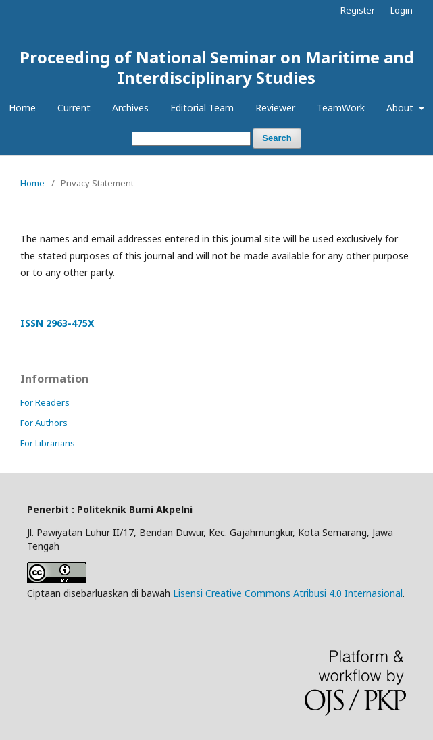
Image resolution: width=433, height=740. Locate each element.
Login (401, 10)
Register (357, 10)
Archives (130, 107)
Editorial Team (202, 107)
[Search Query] (191, 139)
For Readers (45, 402)
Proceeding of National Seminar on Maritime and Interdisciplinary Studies (217, 67)
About (401, 107)
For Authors (44, 423)
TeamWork (341, 107)
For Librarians (47, 443)
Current (74, 107)
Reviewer (275, 107)
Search (276, 138)
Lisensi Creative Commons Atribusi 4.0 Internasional (288, 593)
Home (22, 107)
